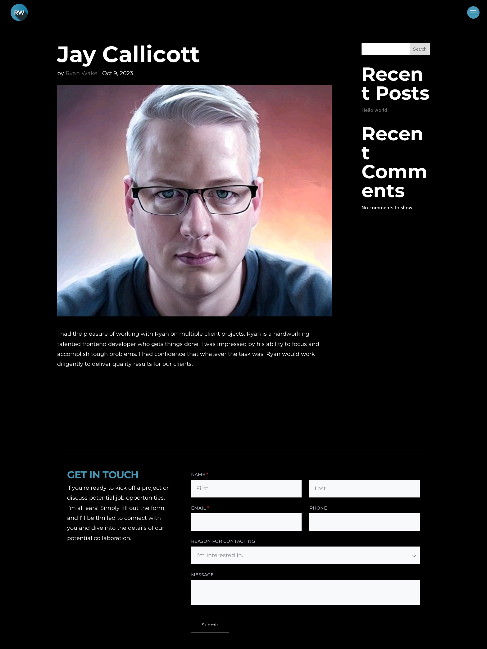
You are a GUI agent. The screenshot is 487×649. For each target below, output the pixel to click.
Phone (318, 508)
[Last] (364, 488)
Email (212, 508)
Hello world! (375, 110)
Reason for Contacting (223, 541)
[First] (246, 488)
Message (202, 575)
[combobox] (305, 555)
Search (419, 49)
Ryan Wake (82, 73)
